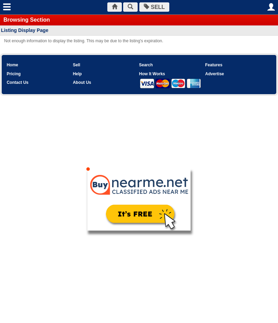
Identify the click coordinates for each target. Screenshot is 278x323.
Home (12, 65)
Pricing (14, 73)
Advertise (214, 73)
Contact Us (17, 82)
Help (77, 73)
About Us (82, 82)
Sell (76, 65)
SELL (154, 7)
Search (146, 65)
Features (213, 65)
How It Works (152, 73)
